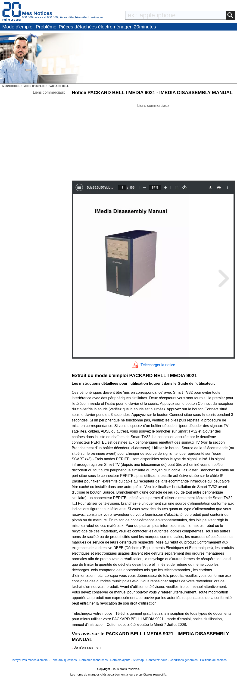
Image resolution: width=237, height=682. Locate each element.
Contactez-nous (156, 660)
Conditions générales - (185, 660)
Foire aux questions (64, 660)
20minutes (145, 26)
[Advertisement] (153, 140)
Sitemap (138, 660)
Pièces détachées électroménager (95, 26)
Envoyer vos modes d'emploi (29, 660)
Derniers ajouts (120, 660)
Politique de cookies (213, 660)
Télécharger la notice (157, 365)
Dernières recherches (93, 660)
